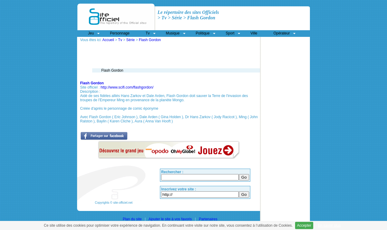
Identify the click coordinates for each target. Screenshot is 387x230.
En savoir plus (329, 225)
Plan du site (132, 219)
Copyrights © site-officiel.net (113, 202)
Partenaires (208, 219)
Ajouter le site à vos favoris (170, 219)
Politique (203, 33)
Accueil (108, 40)
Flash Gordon (150, 40)
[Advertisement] (151, 44)
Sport (230, 33)
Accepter (304, 225)
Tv (120, 40)
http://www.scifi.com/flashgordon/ (127, 87)
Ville (254, 33)
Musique (172, 33)
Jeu (91, 33)
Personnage (120, 33)
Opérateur (281, 33)
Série (130, 40)
